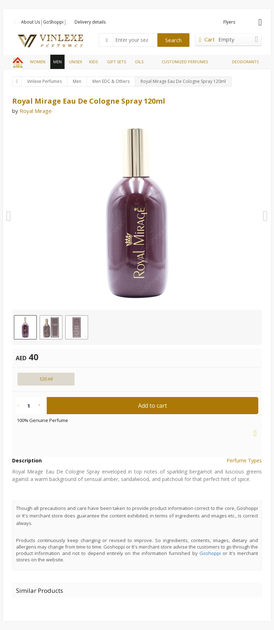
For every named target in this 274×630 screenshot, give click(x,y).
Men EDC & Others (111, 81)
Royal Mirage (36, 110)
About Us (30, 22)
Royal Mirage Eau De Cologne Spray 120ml (183, 81)
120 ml (46, 379)
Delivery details (90, 22)
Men (77, 81)
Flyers (229, 22)
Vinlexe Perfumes (44, 81)
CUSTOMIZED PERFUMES (185, 61)
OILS (139, 61)
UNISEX (75, 61)
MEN (57, 61)
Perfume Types (244, 460)
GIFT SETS (116, 61)
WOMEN (37, 61)
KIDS (93, 61)
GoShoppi (53, 22)
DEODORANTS (245, 61)
